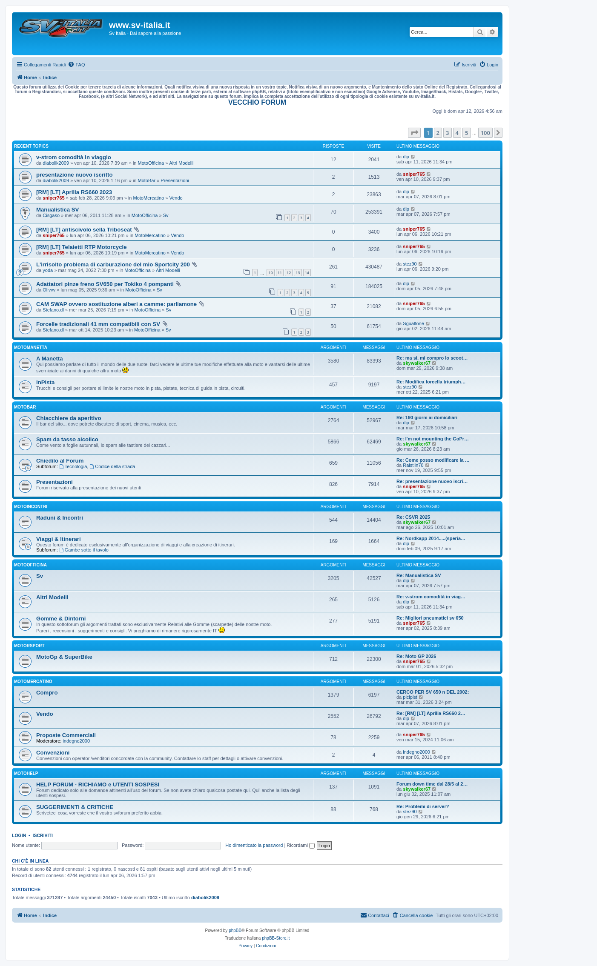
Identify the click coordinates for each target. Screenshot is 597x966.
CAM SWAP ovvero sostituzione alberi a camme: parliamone (116, 304)
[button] (414, 133)
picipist (410, 697)
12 (289, 272)
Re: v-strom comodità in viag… (430, 596)
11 (280, 272)
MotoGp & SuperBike (64, 657)
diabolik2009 (56, 163)
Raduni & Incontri (59, 517)
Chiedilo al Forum (59, 460)
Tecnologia (73, 466)
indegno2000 (76, 740)
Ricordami (301, 845)
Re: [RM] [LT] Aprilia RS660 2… (430, 713)
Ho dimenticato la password (254, 845)
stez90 (409, 263)
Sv (166, 215)
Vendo (176, 197)
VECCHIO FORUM (257, 102)
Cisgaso (51, 215)
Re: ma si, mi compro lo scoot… (432, 357)
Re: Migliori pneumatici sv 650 (430, 617)
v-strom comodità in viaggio (73, 157)
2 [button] (437, 133)
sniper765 (414, 174)
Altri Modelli (181, 163)
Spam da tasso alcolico (67, 439)
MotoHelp (26, 773)
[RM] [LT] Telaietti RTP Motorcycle (81, 247)
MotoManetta (30, 347)
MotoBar (147, 180)
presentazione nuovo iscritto (74, 174)
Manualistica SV (57, 209)
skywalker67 (417, 363)
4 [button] (457, 133)
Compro (47, 692)
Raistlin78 (413, 465)
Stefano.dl (53, 309)
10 (270, 272)
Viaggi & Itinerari (58, 539)
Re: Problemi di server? (422, 806)
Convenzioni (52, 752)
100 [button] (485, 133)
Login (19, 835)
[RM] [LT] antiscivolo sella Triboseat (84, 229)
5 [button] (466, 133)
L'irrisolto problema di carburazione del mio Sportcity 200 (113, 264)
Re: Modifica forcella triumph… (431, 381)
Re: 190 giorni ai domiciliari (426, 417)
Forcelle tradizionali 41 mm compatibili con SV (98, 324)
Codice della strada (112, 466)
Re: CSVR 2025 (413, 517)
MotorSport (29, 645)
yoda (48, 270)
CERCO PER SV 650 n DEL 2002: (432, 691)
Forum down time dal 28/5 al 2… (432, 783)
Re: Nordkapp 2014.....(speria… (430, 538)
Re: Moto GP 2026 (416, 656)
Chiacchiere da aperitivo (68, 418)
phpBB (235, 930)
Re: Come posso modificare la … (433, 460)
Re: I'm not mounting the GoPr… (432, 438)
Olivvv (49, 289)
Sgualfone (413, 323)
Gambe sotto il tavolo (84, 549)
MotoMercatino (148, 197)
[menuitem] (76, 65)
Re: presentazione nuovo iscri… (432, 481)
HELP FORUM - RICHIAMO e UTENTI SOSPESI (97, 784)
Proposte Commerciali (66, 735)
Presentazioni (175, 180)
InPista (45, 382)
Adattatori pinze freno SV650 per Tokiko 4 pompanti (105, 284)
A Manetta (49, 358)
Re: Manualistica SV (418, 575)
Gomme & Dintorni (61, 618)
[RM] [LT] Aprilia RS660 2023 (74, 192)
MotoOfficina (151, 163)
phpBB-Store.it (276, 938)
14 (307, 272)
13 (298, 272)
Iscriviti (43, 835)
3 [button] (447, 133)
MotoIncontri (30, 506)
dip (406, 156)
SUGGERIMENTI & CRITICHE (74, 807)
